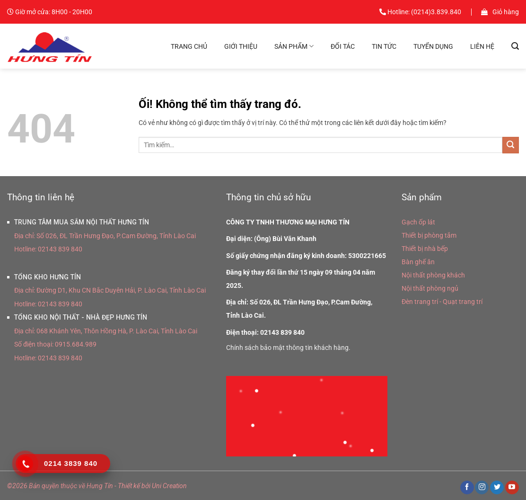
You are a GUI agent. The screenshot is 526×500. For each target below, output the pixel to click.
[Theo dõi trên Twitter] (497, 488)
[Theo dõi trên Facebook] (467, 488)
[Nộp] (510, 145)
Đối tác (343, 46)
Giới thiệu (240, 46)
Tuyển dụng (433, 46)
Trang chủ (189, 46)
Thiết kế (129, 486)
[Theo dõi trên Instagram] (482, 488)
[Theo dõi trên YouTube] (512, 488)
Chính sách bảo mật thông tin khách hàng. (288, 347)
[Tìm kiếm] (515, 46)
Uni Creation (169, 486)
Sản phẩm (294, 46)
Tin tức (384, 46)
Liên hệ (482, 46)
